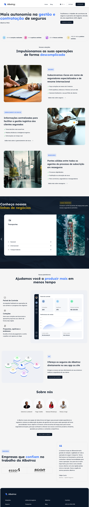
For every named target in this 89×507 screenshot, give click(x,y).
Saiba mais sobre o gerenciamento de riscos (18, 140)
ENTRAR (71, 4)
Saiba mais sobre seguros (55, 98)
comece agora (67, 22)
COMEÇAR (80, 4)
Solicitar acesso (55, 377)
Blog (51, 4)
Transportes (28, 504)
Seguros (7, 504)
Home (46, 4)
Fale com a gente (44, 434)
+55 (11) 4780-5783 (70, 504)
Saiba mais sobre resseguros (56, 183)
